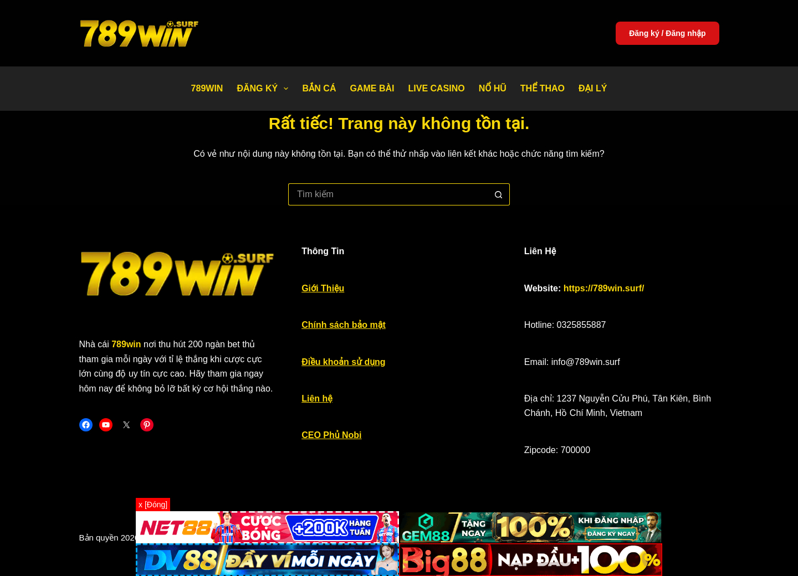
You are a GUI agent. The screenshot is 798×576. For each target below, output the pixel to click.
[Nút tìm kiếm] (499, 194)
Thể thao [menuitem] (542, 88)
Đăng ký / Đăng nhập (667, 33)
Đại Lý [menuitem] (593, 88)
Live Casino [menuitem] (436, 88)
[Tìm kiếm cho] (388, 194)
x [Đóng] (153, 504)
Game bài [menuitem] (372, 88)
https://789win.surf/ (604, 288)
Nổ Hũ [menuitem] (493, 88)
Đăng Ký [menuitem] (265, 88)
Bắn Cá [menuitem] (319, 88)
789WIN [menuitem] (207, 88)
